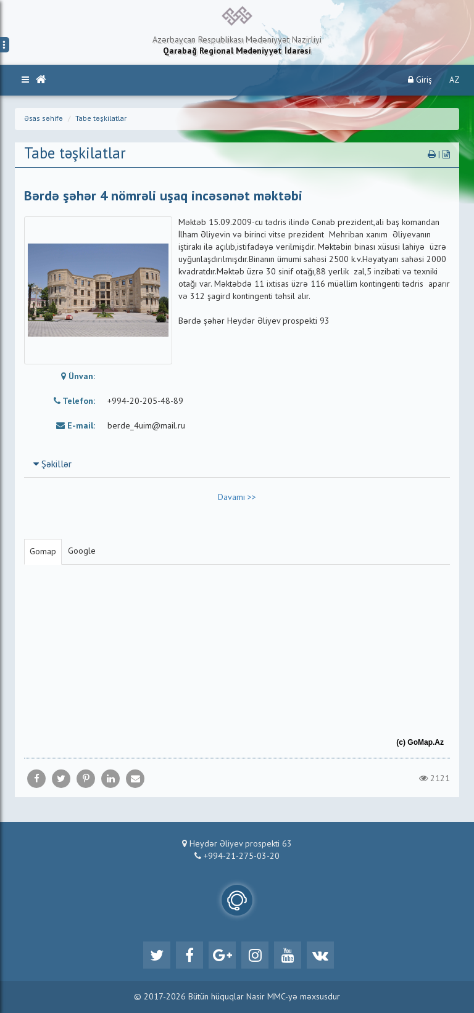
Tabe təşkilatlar (101, 119)
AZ (454, 80)
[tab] (237, 464)
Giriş (420, 79)
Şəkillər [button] (52, 465)
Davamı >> (237, 497)
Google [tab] (82, 551)
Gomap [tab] (43, 552)
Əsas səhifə (43, 119)
